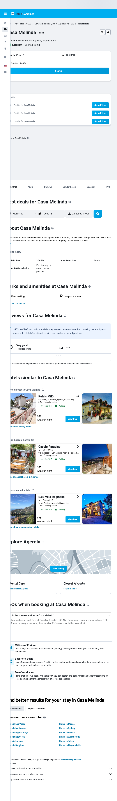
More (18, 246)
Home (19, 24)
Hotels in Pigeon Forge (28, 741)
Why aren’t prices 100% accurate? (65, 789)
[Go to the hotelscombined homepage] (23, 13)
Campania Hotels (52, 24)
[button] (5, 13)
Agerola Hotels (75, 24)
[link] (30, 430)
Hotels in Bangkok (25, 754)
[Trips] (5, 57)
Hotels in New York (26, 746)
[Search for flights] (5, 23)
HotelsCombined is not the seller (65, 778)
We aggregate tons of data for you (65, 783)
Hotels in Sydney (72, 737)
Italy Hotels (30, 24)
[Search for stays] (5, 29)
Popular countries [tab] (46, 717)
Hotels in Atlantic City (74, 746)
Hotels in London (25, 750)
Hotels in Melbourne (26, 737)
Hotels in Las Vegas (26, 733)
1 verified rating (42, 44)
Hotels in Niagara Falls (75, 754)
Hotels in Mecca (72, 733)
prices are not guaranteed (81, 769)
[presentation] (38, 138)
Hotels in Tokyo (71, 750)
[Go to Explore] (5, 49)
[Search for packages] (5, 42)
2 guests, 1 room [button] (28, 62)
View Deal (83, 422)
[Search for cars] (5, 36)
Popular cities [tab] (25, 717)
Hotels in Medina (72, 741)
